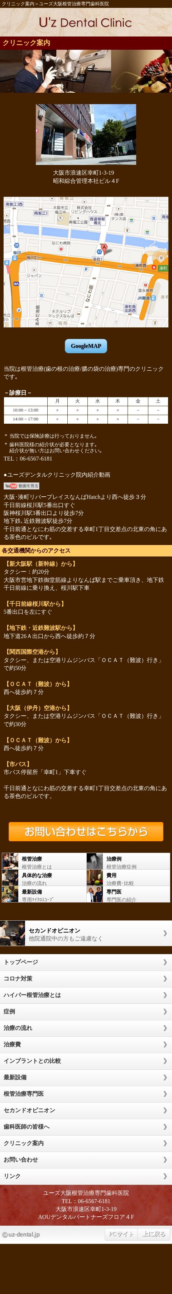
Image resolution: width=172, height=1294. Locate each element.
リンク (12, 1176)
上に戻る (153, 1234)
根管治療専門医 (24, 1094)
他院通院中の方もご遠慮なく (82, 933)
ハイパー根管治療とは (32, 995)
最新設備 (15, 1077)
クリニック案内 (18, 3)
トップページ (21, 962)
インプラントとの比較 (32, 1061)
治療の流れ (40, 878)
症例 (9, 1011)
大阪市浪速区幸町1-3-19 (86, 1209)
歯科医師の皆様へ (26, 1127)
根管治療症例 (125, 861)
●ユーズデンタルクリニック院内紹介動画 (57, 475)
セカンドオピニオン (29, 1110)
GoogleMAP (86, 346)
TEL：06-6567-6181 (86, 1201)
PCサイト (121, 1234)
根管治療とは (40, 861)
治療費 (12, 1044)
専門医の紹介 (125, 894)
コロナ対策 (18, 979)
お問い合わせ (21, 1160)
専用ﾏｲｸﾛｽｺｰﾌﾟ (40, 894)
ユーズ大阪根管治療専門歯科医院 (74, 3)
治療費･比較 (125, 878)
